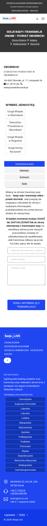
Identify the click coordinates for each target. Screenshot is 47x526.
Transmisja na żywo (24, 164)
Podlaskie (25, 441)
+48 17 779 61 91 (17, 490)
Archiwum (24, 177)
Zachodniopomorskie (25, 470)
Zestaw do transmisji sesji (16, 350)
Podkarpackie (25, 437)
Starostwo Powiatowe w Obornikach (15, 126)
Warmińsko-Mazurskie (25, 460)
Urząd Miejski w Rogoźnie (15, 139)
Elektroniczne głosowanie (16, 346)
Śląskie (25, 451)
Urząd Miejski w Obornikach (15, 113)
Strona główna (19, 40)
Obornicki (34, 44)
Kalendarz (24, 170)
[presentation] (26, 292)
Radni (24, 183)
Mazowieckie (25, 427)
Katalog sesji (37, 350)
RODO (22, 514)
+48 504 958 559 (18, 493)
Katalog (33, 40)
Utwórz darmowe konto (20, 10)
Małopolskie (25, 422)
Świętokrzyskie (25, 455)
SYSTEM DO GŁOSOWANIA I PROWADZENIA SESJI (24, 3)
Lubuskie (25, 413)
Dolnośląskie (25, 399)
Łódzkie (25, 418)
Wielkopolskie (20, 44)
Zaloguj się (34, 10)
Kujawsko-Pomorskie (25, 404)
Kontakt (8, 354)
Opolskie (25, 432)
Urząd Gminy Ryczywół (15, 149)
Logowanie (9, 514)
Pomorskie (25, 446)
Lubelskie (25, 408)
